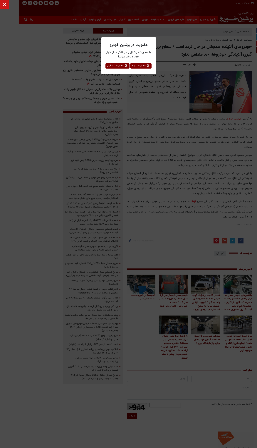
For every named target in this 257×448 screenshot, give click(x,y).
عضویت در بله (141, 66)
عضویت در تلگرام (117, 66)
